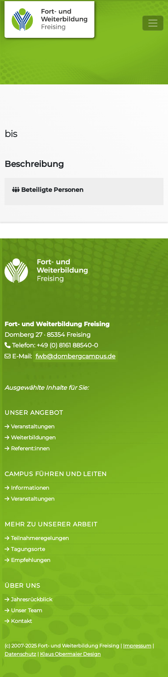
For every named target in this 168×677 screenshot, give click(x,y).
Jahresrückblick (28, 599)
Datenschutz (20, 654)
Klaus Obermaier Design (70, 654)
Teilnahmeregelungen (37, 538)
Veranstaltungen (29, 426)
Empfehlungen (27, 560)
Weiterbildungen (30, 437)
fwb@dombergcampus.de (75, 356)
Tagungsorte (25, 549)
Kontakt (18, 621)
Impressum (137, 646)
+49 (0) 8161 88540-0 (67, 345)
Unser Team (23, 610)
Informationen (27, 487)
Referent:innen (27, 448)
